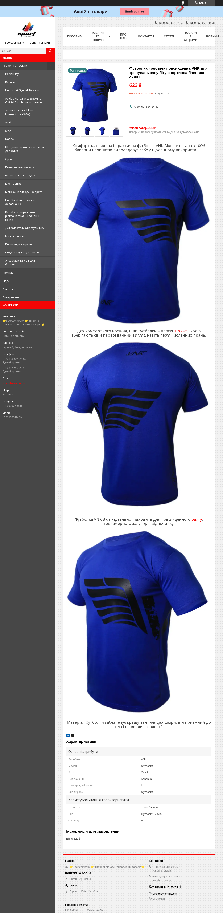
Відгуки (7, 281)
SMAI (8, 131)
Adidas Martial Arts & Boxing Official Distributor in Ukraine (23, 100)
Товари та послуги (15, 66)
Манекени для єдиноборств (23, 192)
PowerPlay (12, 74)
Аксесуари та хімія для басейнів (20, 262)
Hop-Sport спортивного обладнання (20, 202)
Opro (8, 159)
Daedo (9, 139)
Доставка (9, 289)
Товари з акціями (190, 36)
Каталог (10, 82)
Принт (181, 330)
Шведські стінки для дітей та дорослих (24, 149)
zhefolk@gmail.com (15, 383)
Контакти (146, 36)
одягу (196, 519)
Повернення (11, 297)
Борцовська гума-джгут (21, 175)
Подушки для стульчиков (22, 252)
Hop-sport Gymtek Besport (22, 90)
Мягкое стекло (15, 236)
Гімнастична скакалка (20, 167)
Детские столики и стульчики (25, 228)
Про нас (8, 273)
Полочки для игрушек (19, 244)
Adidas (9, 122)
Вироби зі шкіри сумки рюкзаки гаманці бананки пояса (22, 216)
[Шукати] (50, 51)
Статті (169, 36)
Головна (74, 36)
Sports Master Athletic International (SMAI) (19, 112)
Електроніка (13, 184)
